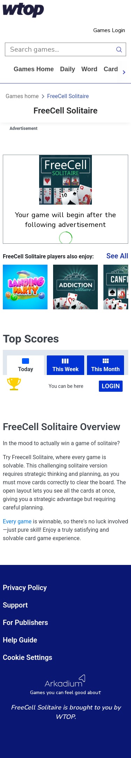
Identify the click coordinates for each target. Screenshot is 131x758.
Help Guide (20, 640)
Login (111, 386)
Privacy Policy (25, 587)
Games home (34, 69)
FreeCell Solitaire (68, 96)
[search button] (119, 49)
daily (67, 69)
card (111, 69)
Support (15, 605)
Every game (17, 521)
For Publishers (25, 622)
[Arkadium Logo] (65, 685)
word (89, 69)
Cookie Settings (27, 657)
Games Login (109, 30)
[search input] (58, 49)
